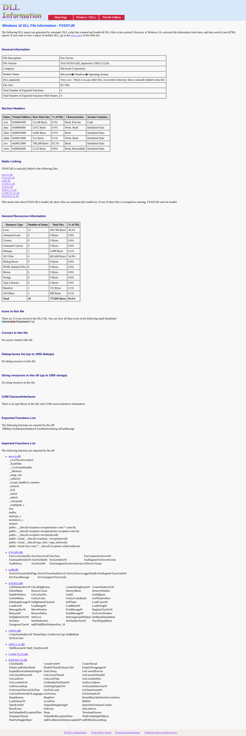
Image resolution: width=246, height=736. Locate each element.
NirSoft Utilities (111, 17)
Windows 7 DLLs (86, 17)
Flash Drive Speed (101, 732)
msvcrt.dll (7, 174)
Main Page (60, 17)
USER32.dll (8, 183)
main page (76, 35)
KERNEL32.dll (10, 196)
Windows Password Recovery (160, 732)
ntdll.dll (6, 180)
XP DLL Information (75, 732)
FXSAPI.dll (8, 177)
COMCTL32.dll (10, 193)
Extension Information (127, 732)
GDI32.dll (7, 187)
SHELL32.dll (9, 190)
